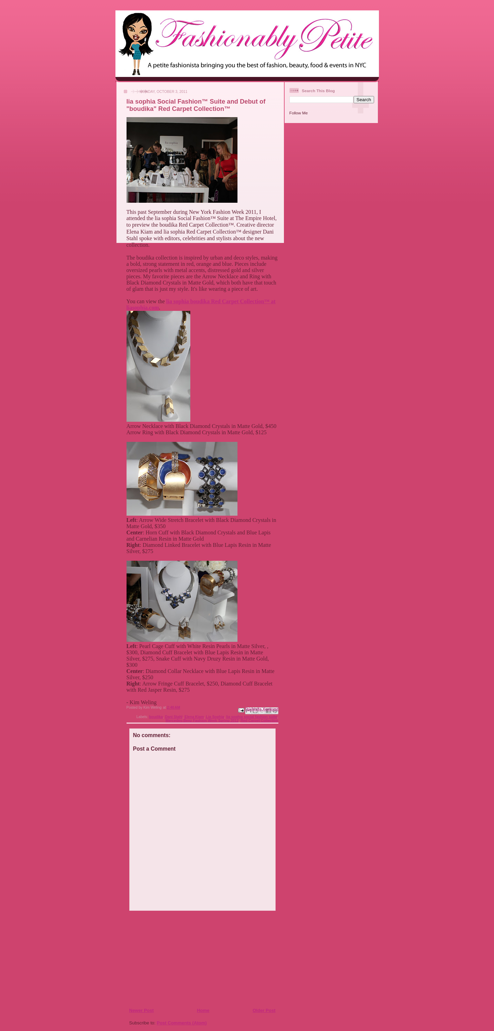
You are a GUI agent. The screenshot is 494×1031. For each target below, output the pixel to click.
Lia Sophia (215, 717)
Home (203, 1010)
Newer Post (141, 1010)
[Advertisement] (171, 959)
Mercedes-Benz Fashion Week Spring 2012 (202, 721)
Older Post (264, 1010)
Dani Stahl (174, 717)
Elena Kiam (194, 717)
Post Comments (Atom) (182, 1022)
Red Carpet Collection (259, 721)
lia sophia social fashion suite (251, 717)
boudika (156, 717)
